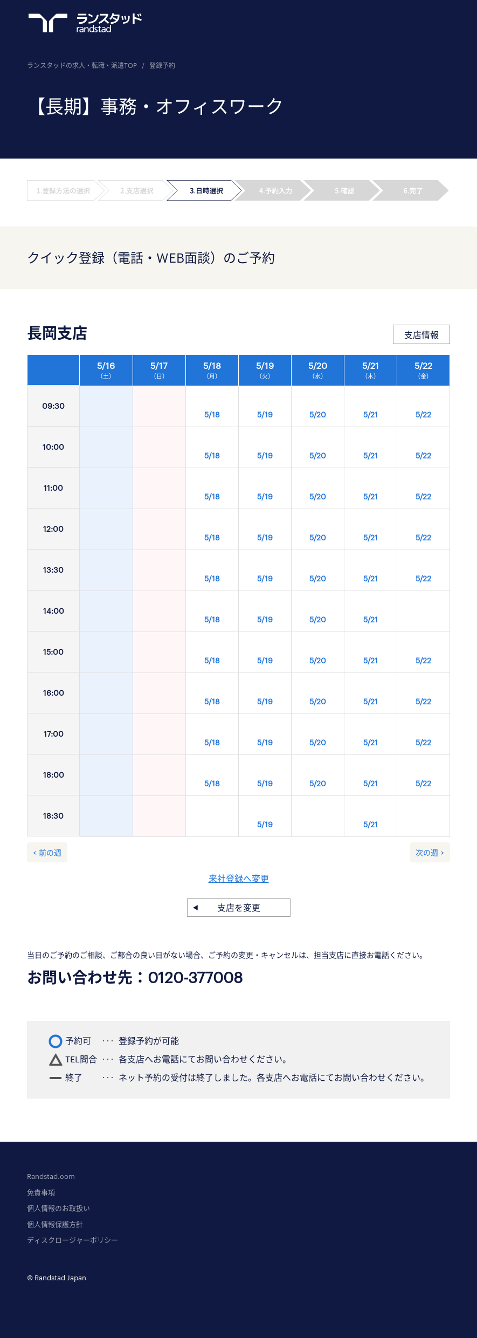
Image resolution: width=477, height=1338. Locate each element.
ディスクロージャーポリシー (72, 1240)
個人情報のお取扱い (58, 1208)
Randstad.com (51, 1176)
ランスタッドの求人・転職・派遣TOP (82, 65)
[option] (265, 598)
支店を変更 (238, 907)
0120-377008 (195, 977)
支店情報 (421, 335)
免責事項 (41, 1192)
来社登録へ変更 (239, 878)
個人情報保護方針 (55, 1224)
